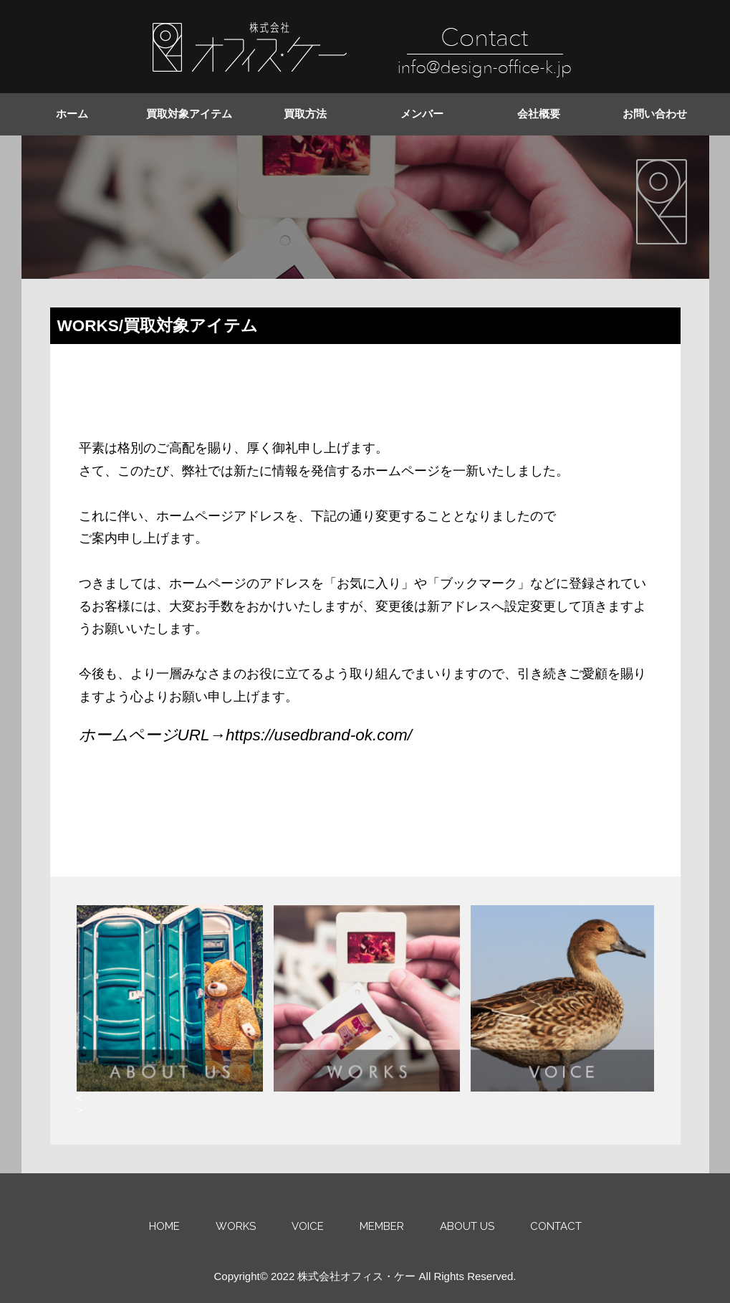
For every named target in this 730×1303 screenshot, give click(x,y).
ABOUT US (467, 1226)
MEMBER (382, 1226)
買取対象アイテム (189, 114)
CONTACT (556, 1226)
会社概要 (538, 114)
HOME (164, 1226)
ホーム (72, 114)
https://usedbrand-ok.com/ (319, 735)
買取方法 (305, 114)
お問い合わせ (655, 114)
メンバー (421, 114)
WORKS (236, 1226)
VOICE (308, 1226)
